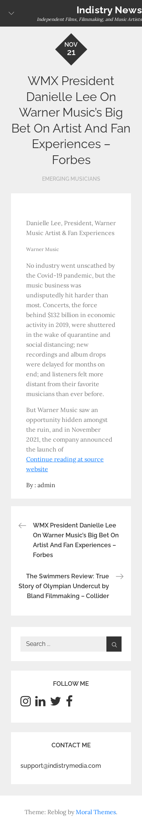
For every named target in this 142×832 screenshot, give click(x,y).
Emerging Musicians (71, 179)
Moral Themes (96, 812)
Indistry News (109, 10)
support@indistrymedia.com (60, 765)
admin (46, 485)
